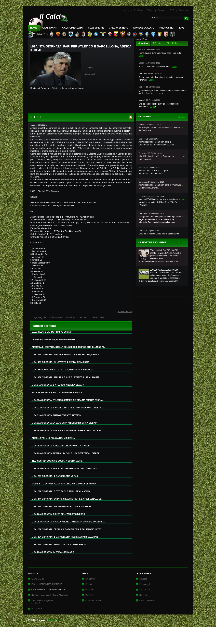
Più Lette (157, 43)
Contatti (88, 584)
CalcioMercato (72, 27)
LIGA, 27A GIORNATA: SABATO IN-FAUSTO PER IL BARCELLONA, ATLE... (67, 499)
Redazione (183, 10)
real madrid (84, 317)
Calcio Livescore (146, 600)
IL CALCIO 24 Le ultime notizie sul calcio (48, 21)
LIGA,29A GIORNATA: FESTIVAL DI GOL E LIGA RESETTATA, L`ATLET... (66, 453)
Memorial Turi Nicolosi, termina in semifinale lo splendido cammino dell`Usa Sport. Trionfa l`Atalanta (159, 202)
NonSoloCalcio (143, 27)
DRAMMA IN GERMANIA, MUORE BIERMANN (53, 339)
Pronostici (166, 27)
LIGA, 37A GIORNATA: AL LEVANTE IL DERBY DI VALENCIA (60, 362)
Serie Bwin (144, 595)
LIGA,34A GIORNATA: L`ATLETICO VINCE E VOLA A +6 (58, 385)
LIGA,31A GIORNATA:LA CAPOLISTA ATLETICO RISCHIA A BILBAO (64, 423)
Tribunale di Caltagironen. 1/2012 (42, 601)
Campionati (49, 27)
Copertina (143, 43)
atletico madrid (56, 317)
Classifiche (172, 43)
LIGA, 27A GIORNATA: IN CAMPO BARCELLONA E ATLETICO (61, 506)
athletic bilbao (99, 317)
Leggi (141, 56)
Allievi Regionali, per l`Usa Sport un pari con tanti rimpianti (158, 157)
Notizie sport (90, 74)
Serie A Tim (144, 589)
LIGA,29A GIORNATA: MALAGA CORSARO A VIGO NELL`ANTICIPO (64, 468)
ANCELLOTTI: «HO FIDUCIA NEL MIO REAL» (53, 438)
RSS (172, 10)
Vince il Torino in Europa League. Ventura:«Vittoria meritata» (153, 172)
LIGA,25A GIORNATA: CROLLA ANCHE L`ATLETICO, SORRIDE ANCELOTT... (68, 522)
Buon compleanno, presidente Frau (154, 66)
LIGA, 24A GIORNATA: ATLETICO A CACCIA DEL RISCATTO (60, 544)
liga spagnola (40, 317)
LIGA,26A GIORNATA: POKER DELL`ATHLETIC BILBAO (58, 514)
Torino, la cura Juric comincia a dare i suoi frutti (160, 53)
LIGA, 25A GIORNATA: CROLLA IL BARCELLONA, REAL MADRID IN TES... (67, 529)
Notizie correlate (45, 326)
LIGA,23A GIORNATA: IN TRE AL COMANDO (53, 552)
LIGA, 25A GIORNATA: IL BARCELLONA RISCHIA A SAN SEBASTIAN (65, 537)
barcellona (70, 317)
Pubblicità (89, 595)
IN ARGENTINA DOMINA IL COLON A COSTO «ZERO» (57, 461)
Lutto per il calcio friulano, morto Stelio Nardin (159, 234)
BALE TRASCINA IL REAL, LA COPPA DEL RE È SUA (57, 392)
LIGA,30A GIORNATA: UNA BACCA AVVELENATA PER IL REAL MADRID (66, 430)
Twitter (150, 10)
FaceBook (138, 10)
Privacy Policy (54, 620)
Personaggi (144, 584)
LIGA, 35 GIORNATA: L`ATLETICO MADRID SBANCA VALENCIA (62, 370)
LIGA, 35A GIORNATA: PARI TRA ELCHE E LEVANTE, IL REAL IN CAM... (66, 377)
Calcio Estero (118, 27)
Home (33, 27)
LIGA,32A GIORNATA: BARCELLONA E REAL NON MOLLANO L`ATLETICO (67, 408)
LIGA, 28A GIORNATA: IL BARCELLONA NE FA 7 (55, 476)
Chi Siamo (90, 579)
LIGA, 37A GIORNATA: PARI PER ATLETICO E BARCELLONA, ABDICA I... (67, 354)
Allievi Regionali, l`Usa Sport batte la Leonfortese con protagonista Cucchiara (156, 143)
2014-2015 (40, 34)
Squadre (143, 579)
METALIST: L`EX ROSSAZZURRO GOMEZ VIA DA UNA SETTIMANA (64, 484)
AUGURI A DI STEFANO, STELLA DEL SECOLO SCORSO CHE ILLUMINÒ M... (68, 347)
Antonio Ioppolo (125, 311)
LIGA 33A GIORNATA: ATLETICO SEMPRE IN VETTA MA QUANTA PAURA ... (68, 400)
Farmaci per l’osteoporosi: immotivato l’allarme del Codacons (159, 129)
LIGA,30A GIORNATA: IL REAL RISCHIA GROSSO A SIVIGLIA (61, 446)
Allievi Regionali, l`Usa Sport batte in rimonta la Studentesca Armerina (160, 186)
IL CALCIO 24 (37, 579)
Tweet (90, 68)
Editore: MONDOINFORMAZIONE (46, 584)
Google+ (162, 10)
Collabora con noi (93, 600)
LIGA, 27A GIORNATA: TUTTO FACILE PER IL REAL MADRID (61, 491)
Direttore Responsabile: (49, 595)
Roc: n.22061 (37, 608)
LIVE (181, 27)
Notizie (126, 10)
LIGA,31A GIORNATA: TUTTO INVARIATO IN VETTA (56, 415)
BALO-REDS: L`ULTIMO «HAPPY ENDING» (52, 332)
